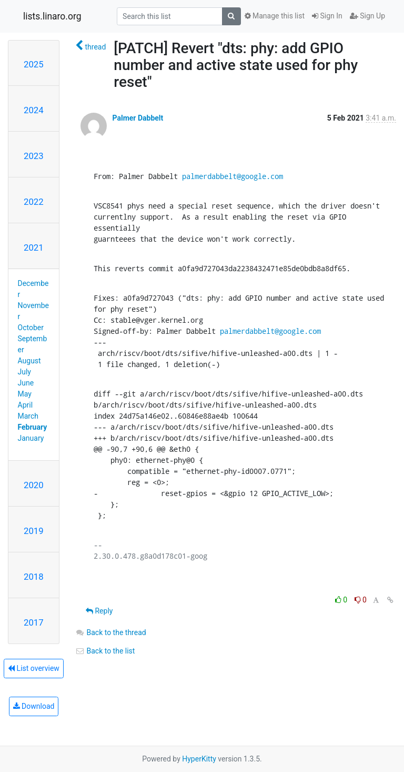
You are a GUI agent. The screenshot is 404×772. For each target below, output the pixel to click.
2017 (34, 622)
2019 (34, 531)
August (29, 361)
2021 (34, 247)
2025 (34, 64)
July (24, 372)
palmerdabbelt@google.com (232, 176)
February (32, 427)
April (25, 405)
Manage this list (275, 16)
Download (34, 706)
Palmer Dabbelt (137, 118)
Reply (99, 611)
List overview (33, 668)
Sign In (327, 16)
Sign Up (367, 16)
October (31, 327)
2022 (34, 201)
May (25, 394)
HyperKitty (199, 759)
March (28, 416)
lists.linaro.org (52, 16)
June (26, 383)
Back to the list (105, 651)
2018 (34, 576)
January (31, 438)
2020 (34, 485)
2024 (34, 110)
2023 (34, 156)
